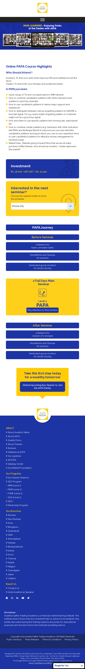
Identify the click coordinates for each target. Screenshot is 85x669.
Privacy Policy (72, 639)
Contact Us (12, 588)
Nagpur (10, 566)
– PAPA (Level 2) (14, 489)
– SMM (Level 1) (13, 485)
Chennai (11, 558)
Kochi (9, 554)
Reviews (11, 448)
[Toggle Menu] (42, 19)
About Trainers (14, 444)
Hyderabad (12, 531)
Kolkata (10, 543)
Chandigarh (13, 570)
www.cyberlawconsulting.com (42, 663)
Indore (10, 550)
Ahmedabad (13, 539)
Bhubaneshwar (14, 546)
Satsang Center (14, 464)
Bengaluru (12, 527)
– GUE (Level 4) (13, 497)
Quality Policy (13, 440)
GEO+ (9, 501)
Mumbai (11, 515)
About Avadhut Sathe (17, 432)
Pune (9, 523)
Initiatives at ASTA (15, 452)
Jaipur (10, 574)
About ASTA (13, 436)
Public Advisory (14, 639)
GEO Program (13, 481)
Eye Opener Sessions (17, 477)
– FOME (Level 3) (14, 493)
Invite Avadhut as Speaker (20, 592)
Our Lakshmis (13, 456)
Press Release (32, 639)
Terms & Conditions (51, 639)
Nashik (10, 562)
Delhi (9, 535)
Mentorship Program (17, 505)
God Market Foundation (19, 468)
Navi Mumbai (13, 519)
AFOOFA (11, 460)
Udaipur (11, 578)
